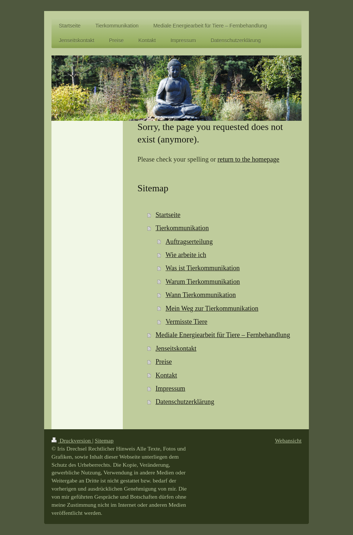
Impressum (170, 388)
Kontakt (166, 375)
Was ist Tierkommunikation (202, 268)
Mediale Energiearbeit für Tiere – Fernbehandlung (223, 335)
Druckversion (71, 440)
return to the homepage (248, 159)
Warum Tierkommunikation (202, 281)
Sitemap (104, 440)
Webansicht (288, 440)
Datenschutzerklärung (185, 401)
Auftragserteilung (189, 241)
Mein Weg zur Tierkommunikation (211, 308)
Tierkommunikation (182, 228)
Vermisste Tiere (186, 321)
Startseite (168, 214)
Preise (164, 361)
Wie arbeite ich (185, 255)
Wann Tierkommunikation (200, 295)
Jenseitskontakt (176, 348)
